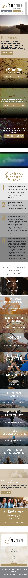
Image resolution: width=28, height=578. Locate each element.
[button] (26, 8)
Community (14, 551)
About (14, 548)
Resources (14, 556)
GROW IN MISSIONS (14, 76)
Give (14, 554)
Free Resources (6, 11)
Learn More (7, 52)
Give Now (6, 492)
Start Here (17, 11)
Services (14, 549)
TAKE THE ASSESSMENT (14, 105)
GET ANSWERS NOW (14, 136)
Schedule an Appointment (14, 522)
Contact (14, 558)
